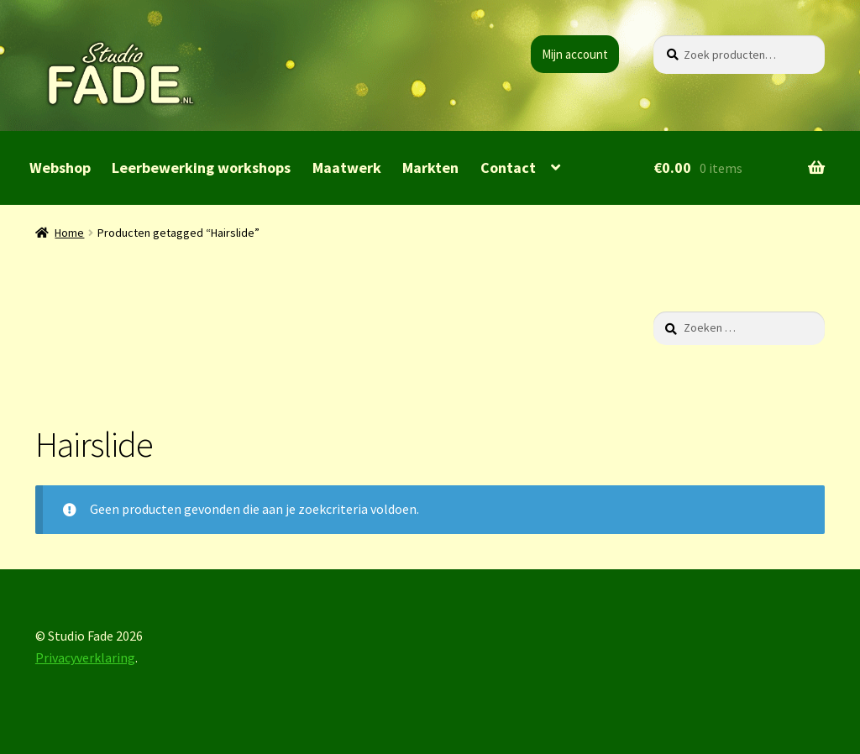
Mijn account (575, 54)
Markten (430, 167)
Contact (508, 167)
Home (69, 232)
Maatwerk (346, 167)
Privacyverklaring (85, 657)
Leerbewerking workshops (201, 167)
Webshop (60, 167)
